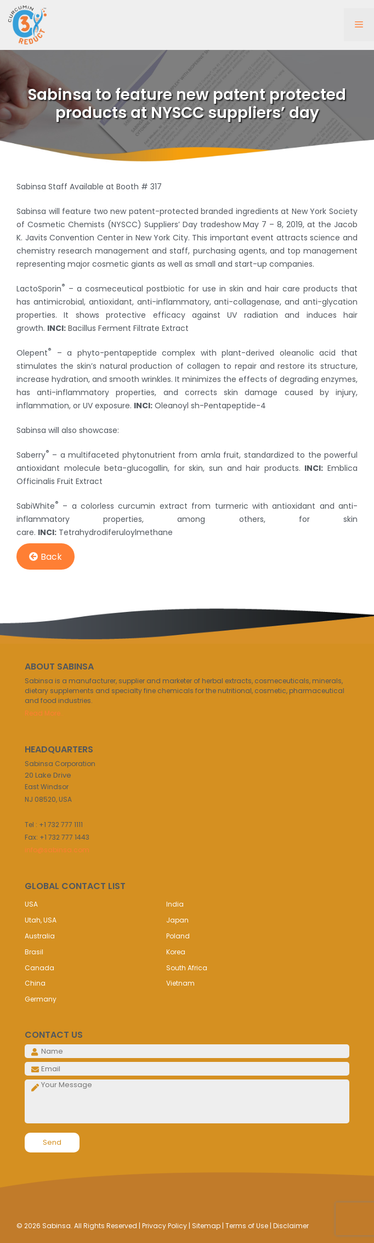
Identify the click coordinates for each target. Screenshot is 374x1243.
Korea (175, 952)
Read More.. (44, 713)
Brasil (34, 952)
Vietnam (180, 983)
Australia (40, 936)
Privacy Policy (164, 1225)
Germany (40, 999)
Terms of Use (246, 1225)
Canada (39, 967)
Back (45, 556)
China (35, 983)
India (175, 904)
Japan (177, 920)
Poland (178, 936)
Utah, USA (40, 920)
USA (31, 904)
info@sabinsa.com (57, 849)
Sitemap (206, 1225)
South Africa (186, 967)
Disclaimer (291, 1225)
